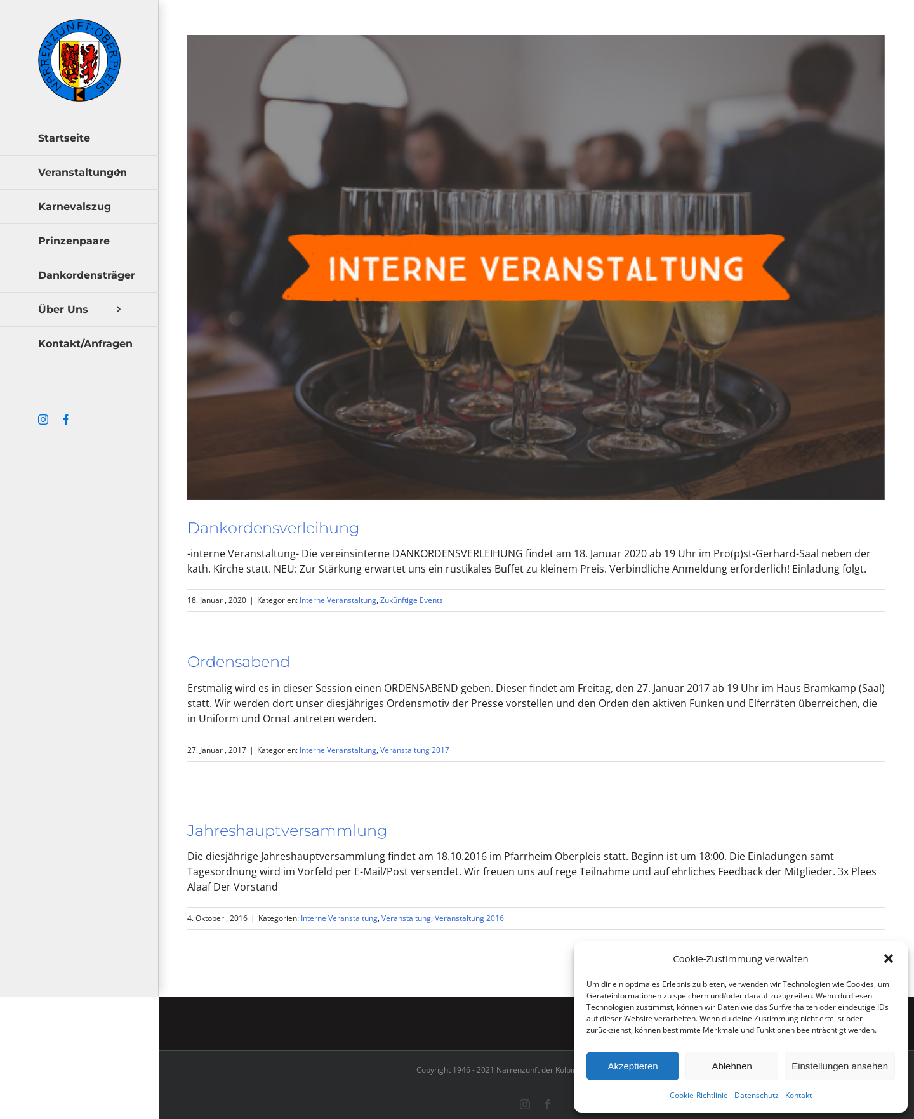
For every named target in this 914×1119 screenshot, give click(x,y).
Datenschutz (756, 1095)
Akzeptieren (632, 1066)
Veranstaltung (406, 918)
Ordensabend (238, 661)
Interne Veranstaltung (338, 600)
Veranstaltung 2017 (414, 750)
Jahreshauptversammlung (287, 830)
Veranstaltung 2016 (469, 918)
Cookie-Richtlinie (699, 1095)
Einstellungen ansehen (839, 1066)
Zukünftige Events (411, 600)
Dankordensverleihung (273, 528)
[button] (888, 958)
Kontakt (798, 1095)
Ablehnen (732, 1066)
